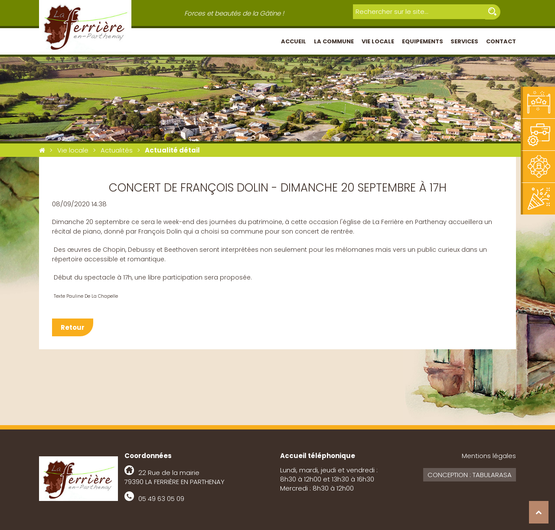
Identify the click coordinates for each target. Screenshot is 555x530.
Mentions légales (489, 455)
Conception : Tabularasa (470, 474)
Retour (73, 327)
